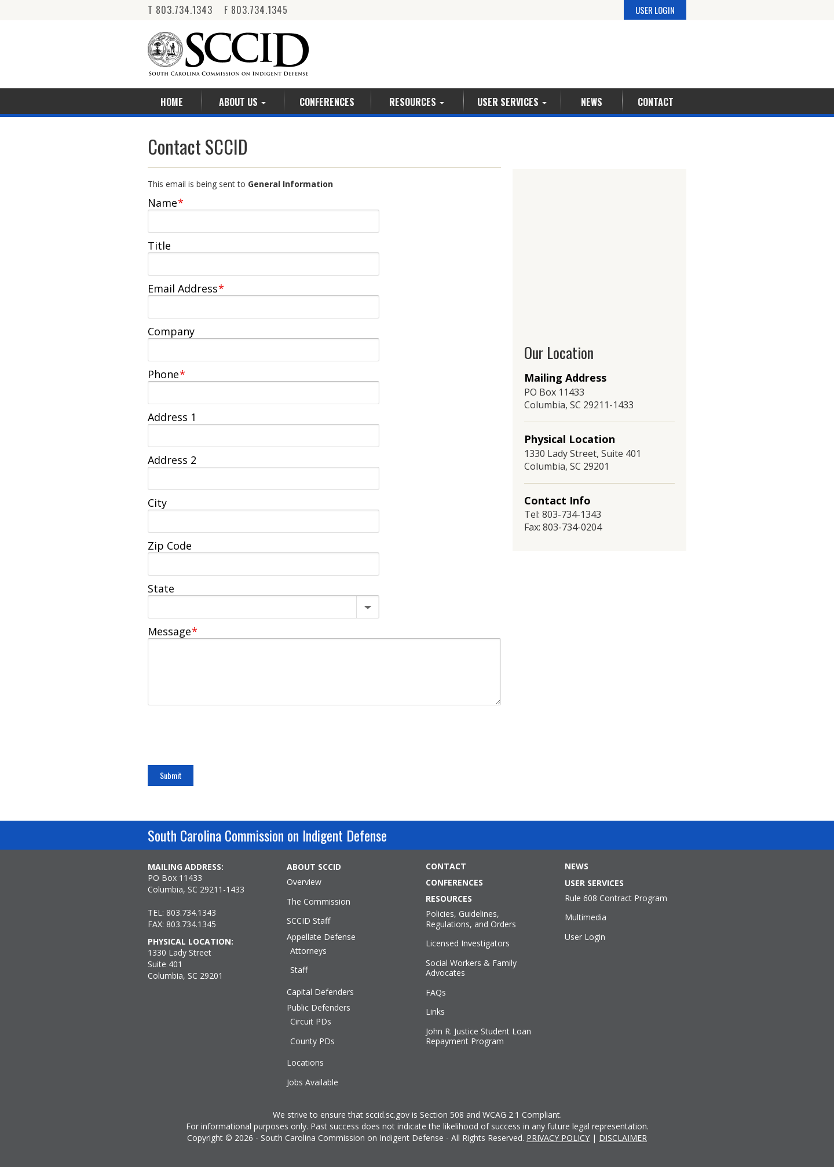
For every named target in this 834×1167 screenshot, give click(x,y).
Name (166, 203)
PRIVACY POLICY (558, 1137)
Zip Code (170, 546)
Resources (416, 102)
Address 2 (172, 460)
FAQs (436, 992)
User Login (585, 937)
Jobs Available (312, 1082)
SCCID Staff (308, 921)
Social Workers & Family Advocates (471, 968)
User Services (512, 102)
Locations (305, 1063)
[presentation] (236, 736)
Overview (304, 882)
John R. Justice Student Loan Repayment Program (478, 1036)
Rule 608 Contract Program (616, 898)
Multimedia (585, 917)
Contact (656, 102)
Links (435, 1012)
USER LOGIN (655, 9)
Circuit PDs (310, 1021)
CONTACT (446, 866)
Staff (299, 970)
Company (171, 331)
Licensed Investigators (468, 943)
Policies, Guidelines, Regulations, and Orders (471, 919)
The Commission (318, 902)
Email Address (186, 288)
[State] (263, 604)
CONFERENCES (454, 882)
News (591, 102)
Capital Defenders (320, 992)
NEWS (576, 866)
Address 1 (172, 417)
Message (172, 631)
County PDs (312, 1041)
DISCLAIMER (623, 1137)
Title (159, 246)
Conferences (326, 102)
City (157, 503)
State (161, 588)
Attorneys (308, 951)
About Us (242, 102)
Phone (166, 374)
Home (171, 102)
